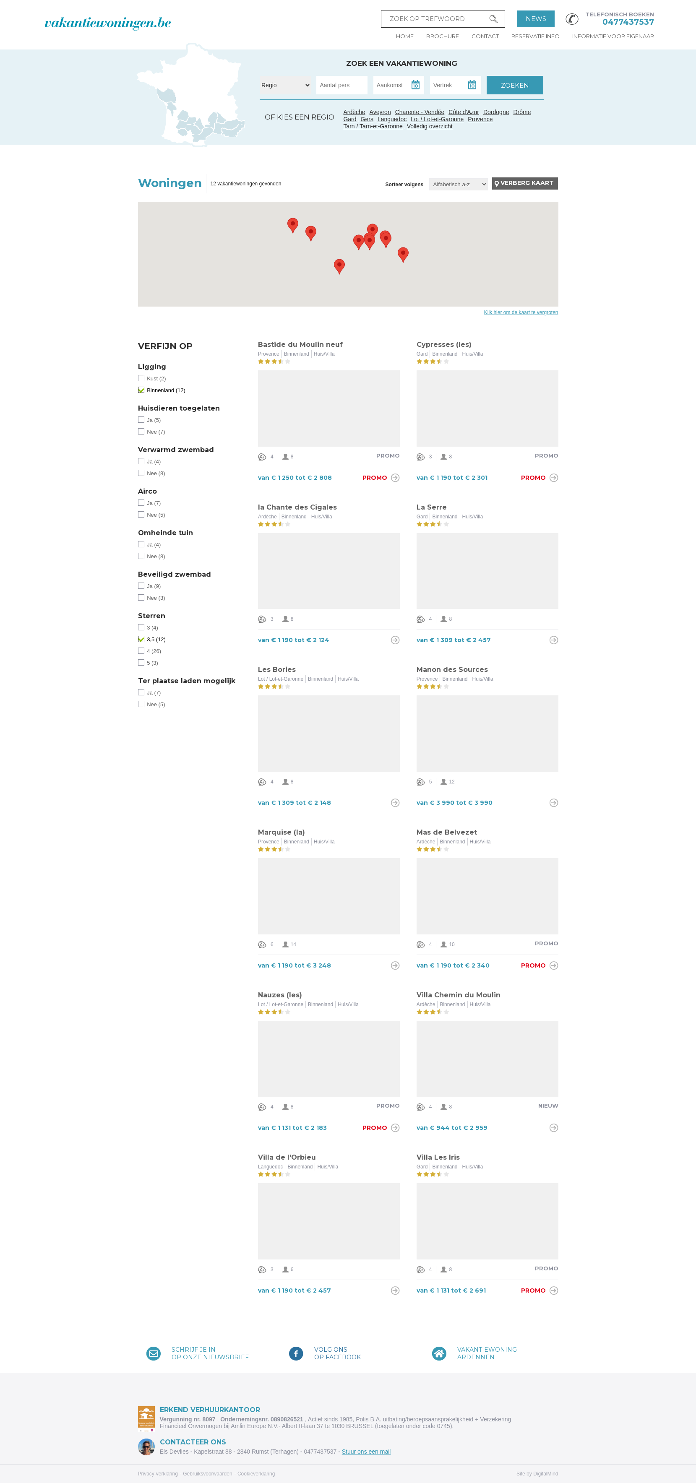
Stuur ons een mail (366, 1451)
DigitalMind (545, 1474)
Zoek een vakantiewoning (401, 63)
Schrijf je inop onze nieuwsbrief (210, 1353)
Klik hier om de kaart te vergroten (521, 312)
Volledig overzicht (430, 126)
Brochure (442, 36)
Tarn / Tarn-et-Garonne (194, 129)
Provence (480, 119)
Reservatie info (535, 36)
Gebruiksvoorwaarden (207, 1474)
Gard (210, 126)
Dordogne (496, 112)
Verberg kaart (527, 183)
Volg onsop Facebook (337, 1353)
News (536, 19)
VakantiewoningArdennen (487, 1353)
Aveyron (380, 112)
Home (405, 36)
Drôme (522, 112)
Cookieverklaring (256, 1474)
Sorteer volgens (404, 184)
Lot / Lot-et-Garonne (437, 119)
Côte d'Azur (233, 130)
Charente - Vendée (167, 102)
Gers (180, 125)
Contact (485, 36)
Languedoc (203, 135)
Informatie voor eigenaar (613, 36)
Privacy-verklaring (158, 1474)
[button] (310, 234)
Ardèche (213, 117)
